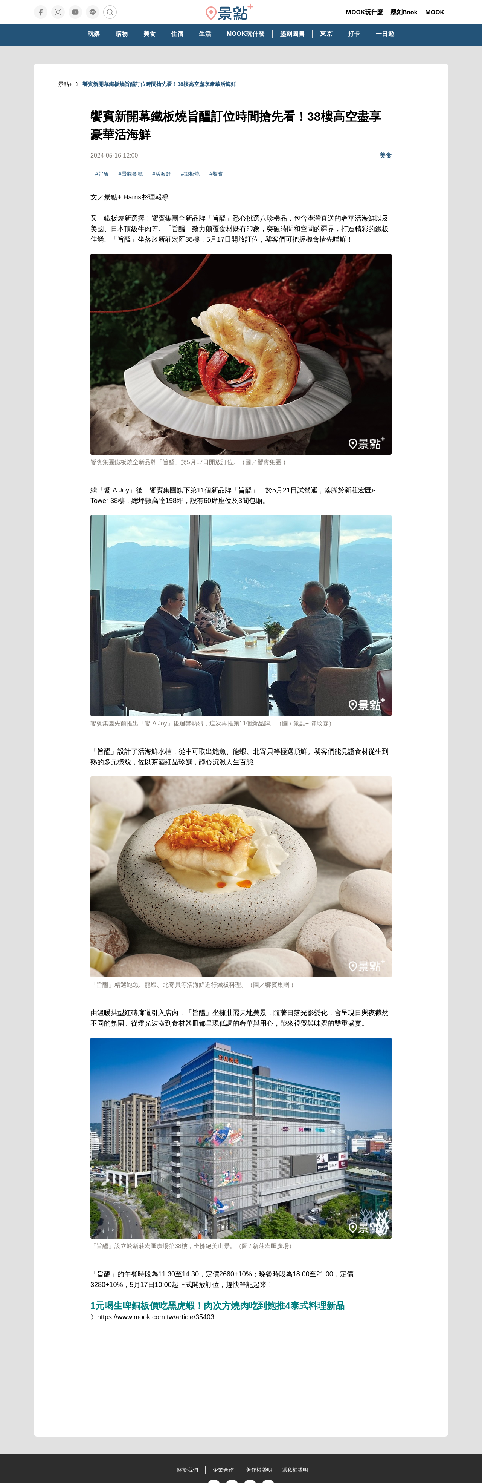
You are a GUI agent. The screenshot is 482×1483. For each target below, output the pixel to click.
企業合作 (223, 1470)
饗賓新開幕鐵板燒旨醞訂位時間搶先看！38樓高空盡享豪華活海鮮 (159, 84)
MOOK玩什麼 (364, 12)
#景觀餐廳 (131, 174)
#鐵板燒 (190, 174)
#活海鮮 (162, 174)
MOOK (434, 12)
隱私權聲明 (295, 1470)
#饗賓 (216, 174)
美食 (386, 155)
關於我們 (187, 1470)
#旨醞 (102, 174)
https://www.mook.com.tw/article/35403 (155, 1317)
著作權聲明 (259, 1470)
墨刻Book (404, 12)
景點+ (65, 84)
